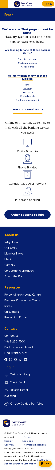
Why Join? (11, 242)
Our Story (10, 247)
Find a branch (27, 96)
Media (8, 259)
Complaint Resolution (35, 444)
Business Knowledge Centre (22, 300)
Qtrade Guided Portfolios (26, 403)
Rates (27, 84)
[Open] (4, 4)
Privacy (27, 437)
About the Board (15, 276)
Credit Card (17, 382)
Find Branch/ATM (15, 352)
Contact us (27, 92)
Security (8, 440)
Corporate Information (19, 270)
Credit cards (27, 66)
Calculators (11, 311)
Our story (27, 88)
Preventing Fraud (15, 317)
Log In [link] (48, 3)
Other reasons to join (27, 214)
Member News (13, 253)
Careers (9, 265)
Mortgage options (27, 63)
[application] (44, 463)
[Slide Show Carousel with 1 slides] (27, 321)
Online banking (20, 374)
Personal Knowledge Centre (22, 294)
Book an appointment (27, 100)
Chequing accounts (27, 59)
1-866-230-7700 (14, 341)
